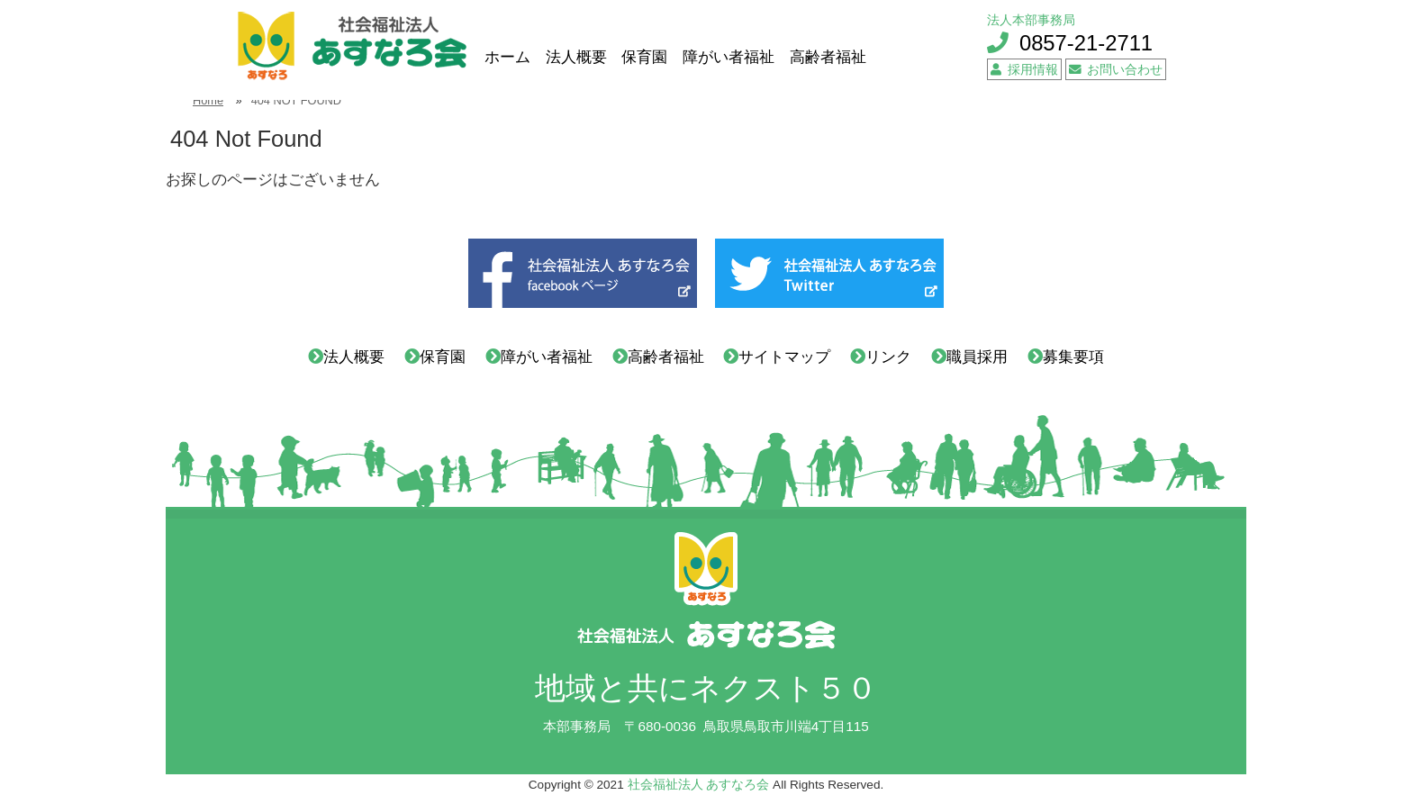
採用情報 (1024, 70)
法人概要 (576, 57)
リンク (888, 357)
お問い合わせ (1116, 70)
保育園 (644, 57)
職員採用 (977, 357)
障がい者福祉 (728, 57)
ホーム (507, 57)
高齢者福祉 (828, 57)
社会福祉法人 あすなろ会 (699, 784)
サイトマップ (784, 357)
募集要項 (1073, 357)
